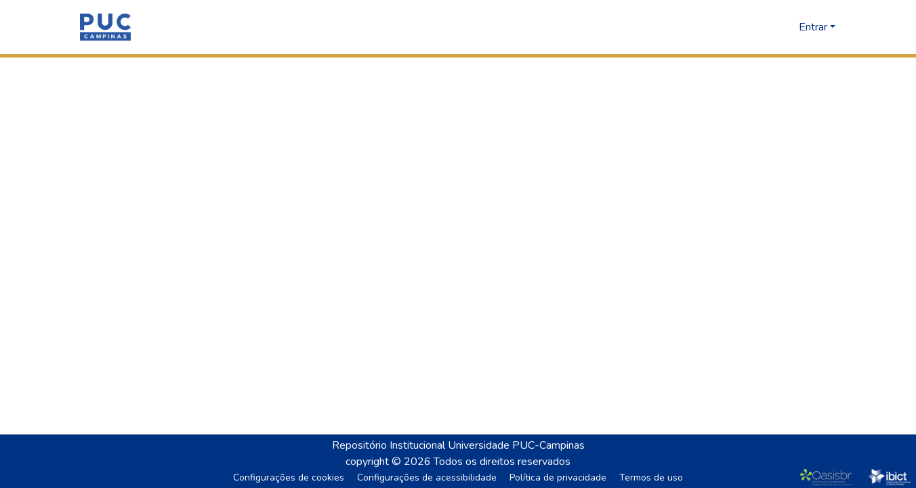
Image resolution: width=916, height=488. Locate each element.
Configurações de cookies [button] (288, 477)
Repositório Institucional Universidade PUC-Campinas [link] (458, 445)
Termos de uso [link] (651, 477)
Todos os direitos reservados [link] (502, 461)
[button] (105, 27)
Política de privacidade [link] (557, 477)
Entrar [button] (814, 27)
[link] (829, 477)
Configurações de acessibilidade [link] (427, 477)
